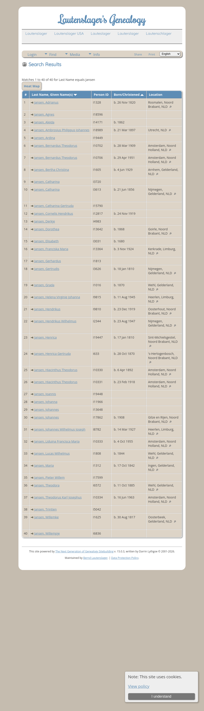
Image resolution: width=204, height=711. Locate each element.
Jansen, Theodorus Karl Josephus (58, 497)
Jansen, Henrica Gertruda (52, 353)
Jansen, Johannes (46, 409)
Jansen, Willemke (46, 517)
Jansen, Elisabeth (46, 241)
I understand (161, 696)
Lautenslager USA (69, 33)
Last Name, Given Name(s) (54, 94)
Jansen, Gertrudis (46, 269)
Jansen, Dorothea (46, 229)
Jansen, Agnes (44, 114)
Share (138, 54)
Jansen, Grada (44, 285)
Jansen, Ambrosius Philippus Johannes (61, 130)
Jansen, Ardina (44, 138)
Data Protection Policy (125, 558)
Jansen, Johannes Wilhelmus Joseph (59, 429)
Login (32, 54)
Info (96, 54)
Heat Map (32, 86)
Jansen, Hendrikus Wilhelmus (55, 321)
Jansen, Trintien (45, 509)
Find (53, 54)
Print (152, 54)
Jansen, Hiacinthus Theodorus (55, 370)
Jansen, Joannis (45, 394)
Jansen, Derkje (44, 221)
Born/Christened (129, 94)
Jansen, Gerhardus (47, 261)
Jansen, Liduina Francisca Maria (57, 441)
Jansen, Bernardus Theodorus (55, 145)
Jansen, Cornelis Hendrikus (53, 213)
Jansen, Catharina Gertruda (54, 206)
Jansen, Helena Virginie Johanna (57, 297)
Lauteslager (101, 33)
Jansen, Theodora (47, 485)
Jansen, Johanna (45, 402)
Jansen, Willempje (47, 533)
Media (75, 54)
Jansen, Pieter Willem (49, 477)
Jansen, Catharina (47, 182)
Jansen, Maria (44, 465)
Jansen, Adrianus (46, 102)
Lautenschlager (159, 33)
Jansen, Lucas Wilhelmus (52, 453)
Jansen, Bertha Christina (51, 170)
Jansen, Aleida (44, 122)
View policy (138, 686)
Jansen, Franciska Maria (51, 249)
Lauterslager (128, 33)
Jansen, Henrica (45, 337)
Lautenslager (36, 33)
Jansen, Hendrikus (47, 309)
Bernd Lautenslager (95, 558)
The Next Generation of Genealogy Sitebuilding (84, 551)
